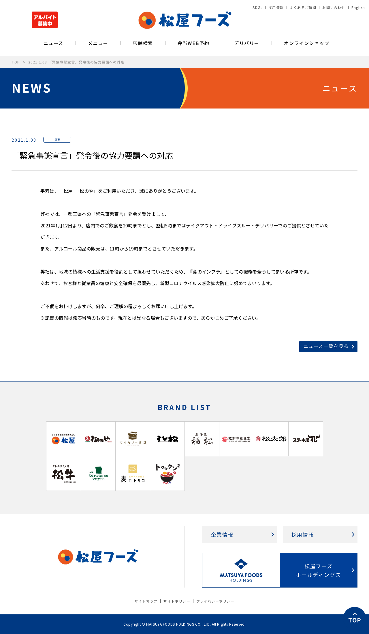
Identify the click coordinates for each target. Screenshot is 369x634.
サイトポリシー (176, 601)
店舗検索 (143, 43)
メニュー (98, 43)
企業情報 (222, 534)
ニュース (53, 43)
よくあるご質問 (303, 7)
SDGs (257, 7)
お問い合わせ (333, 7)
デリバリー (246, 43)
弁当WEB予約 (194, 43)
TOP (16, 61)
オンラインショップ (307, 43)
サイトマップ (146, 601)
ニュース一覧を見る (326, 346)
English (358, 7)
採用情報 (276, 7)
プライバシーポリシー (215, 601)
